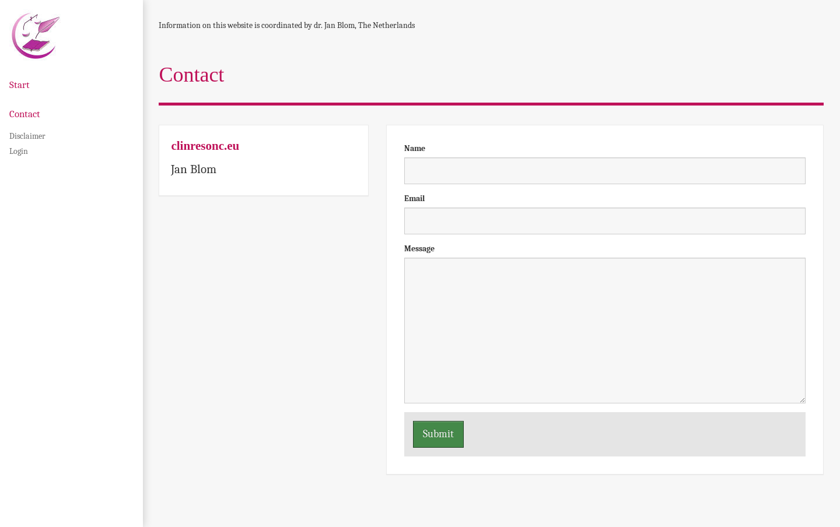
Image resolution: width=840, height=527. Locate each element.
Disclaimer (27, 136)
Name (414, 148)
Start (19, 84)
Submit (438, 434)
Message (419, 249)
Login (18, 151)
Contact (24, 114)
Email (414, 198)
